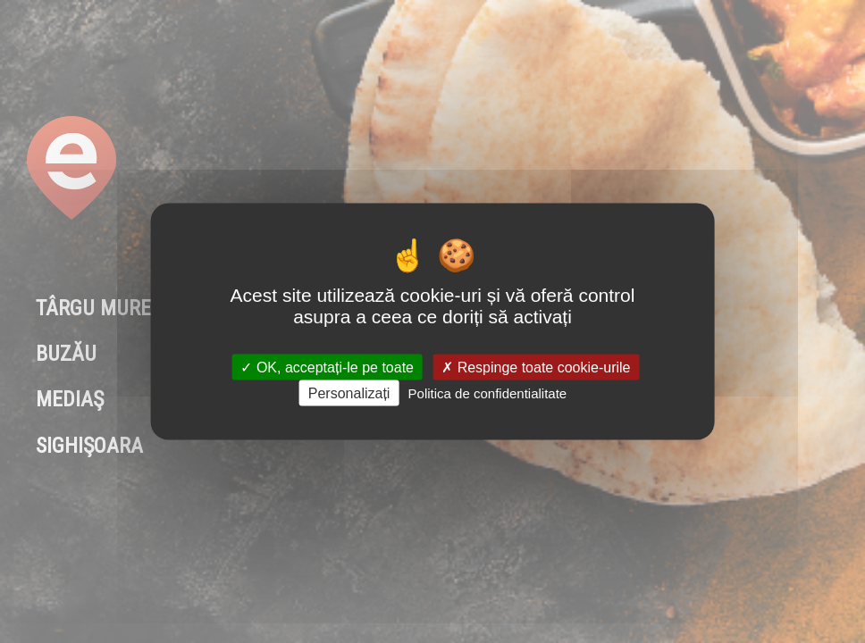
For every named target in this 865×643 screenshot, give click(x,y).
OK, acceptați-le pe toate (327, 366)
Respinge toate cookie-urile (535, 366)
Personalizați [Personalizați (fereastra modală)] (349, 392)
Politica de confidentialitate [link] (487, 392)
